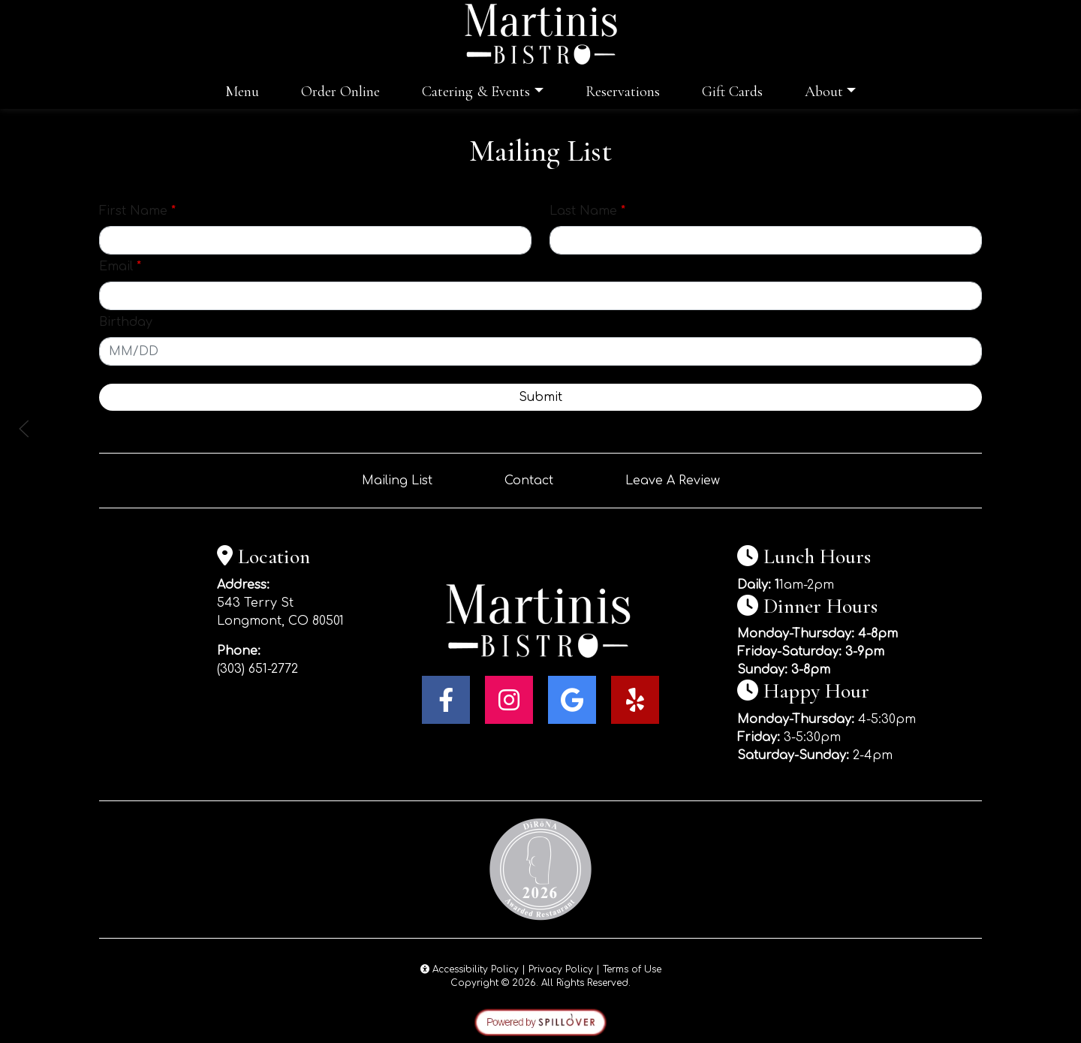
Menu (242, 92)
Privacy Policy (560, 969)
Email (120, 266)
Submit (540, 397)
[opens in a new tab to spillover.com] (540, 1022)
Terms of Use (632, 969)
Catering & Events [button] (476, 92)
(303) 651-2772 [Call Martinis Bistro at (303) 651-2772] (257, 669)
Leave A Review (672, 480)
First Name (137, 211)
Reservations (623, 92)
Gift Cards (732, 92)
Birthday (125, 322)
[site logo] (540, 34)
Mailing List (397, 480)
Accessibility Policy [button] (469, 969)
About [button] (824, 92)
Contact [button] (528, 480)
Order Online (340, 92)
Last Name (587, 211)
